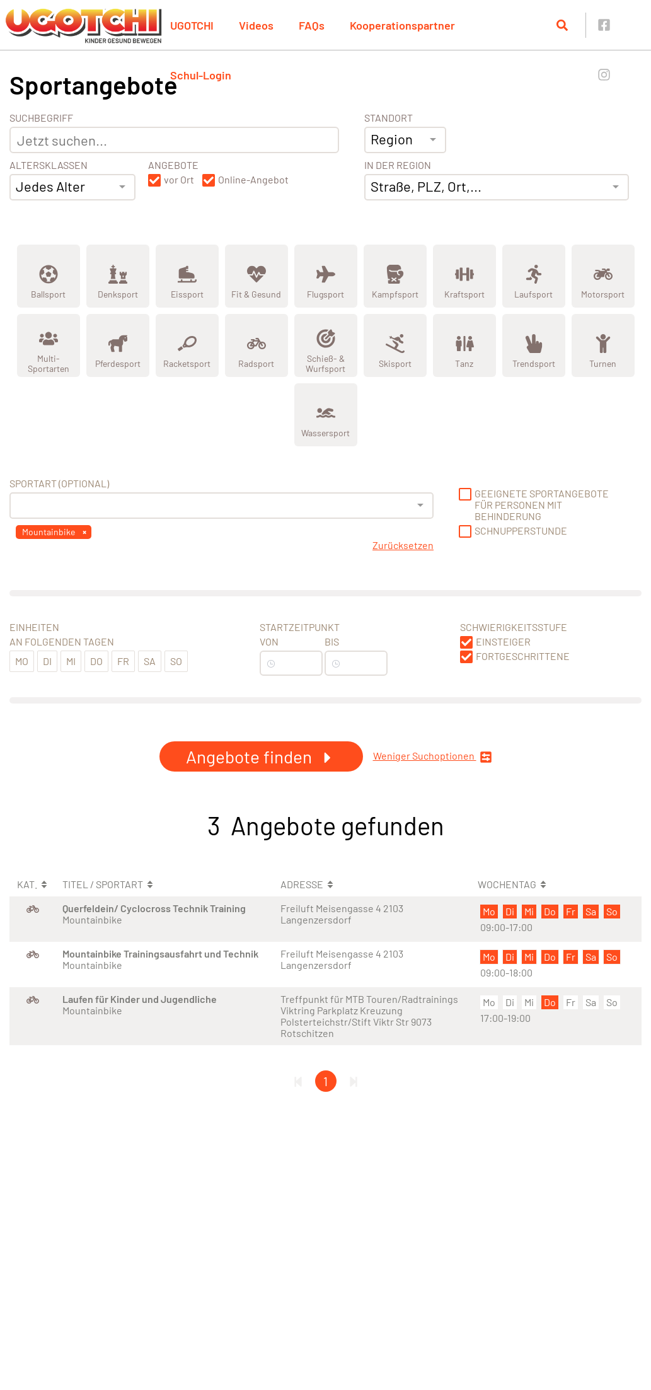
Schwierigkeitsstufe (513, 627)
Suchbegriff (41, 118)
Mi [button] (71, 661)
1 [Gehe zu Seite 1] (325, 1081)
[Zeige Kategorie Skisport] (395, 345)
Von (269, 641)
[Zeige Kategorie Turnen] (603, 345)
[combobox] (72, 187)
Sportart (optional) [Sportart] (59, 483)
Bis (332, 641)
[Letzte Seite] (353, 1081)
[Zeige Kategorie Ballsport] (48, 276)
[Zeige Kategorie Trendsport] (533, 345)
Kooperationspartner (402, 25)
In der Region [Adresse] (397, 165)
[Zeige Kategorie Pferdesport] (117, 345)
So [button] (176, 661)
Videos (256, 25)
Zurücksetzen (403, 545)
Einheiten (34, 627)
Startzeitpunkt (300, 627)
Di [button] (47, 661)
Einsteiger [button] (503, 641)
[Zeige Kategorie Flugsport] (325, 276)
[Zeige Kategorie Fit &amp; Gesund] (256, 276)
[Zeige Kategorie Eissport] (187, 276)
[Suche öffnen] (562, 25)
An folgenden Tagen (61, 641)
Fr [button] (123, 661)
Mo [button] (21, 661)
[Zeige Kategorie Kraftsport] (464, 276)
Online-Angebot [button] (253, 179)
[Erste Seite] (298, 1081)
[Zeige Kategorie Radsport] (256, 345)
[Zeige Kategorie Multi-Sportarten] (48, 345)
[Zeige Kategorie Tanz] (464, 345)
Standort (388, 118)
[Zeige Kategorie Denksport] (117, 276)
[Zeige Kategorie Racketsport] (187, 345)
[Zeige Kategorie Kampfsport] (395, 276)
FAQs (312, 25)
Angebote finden (261, 756)
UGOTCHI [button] (192, 25)
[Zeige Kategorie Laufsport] (533, 276)
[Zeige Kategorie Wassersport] (325, 414)
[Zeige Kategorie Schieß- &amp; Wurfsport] (325, 345)
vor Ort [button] (179, 179)
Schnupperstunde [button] (521, 530)
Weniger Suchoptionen (432, 756)
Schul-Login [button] (200, 75)
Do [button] (96, 661)
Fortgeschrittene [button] (523, 656)
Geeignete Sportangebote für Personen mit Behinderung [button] (542, 505)
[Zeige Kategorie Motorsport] (603, 276)
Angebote (173, 165)
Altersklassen (48, 165)
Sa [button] (150, 661)
